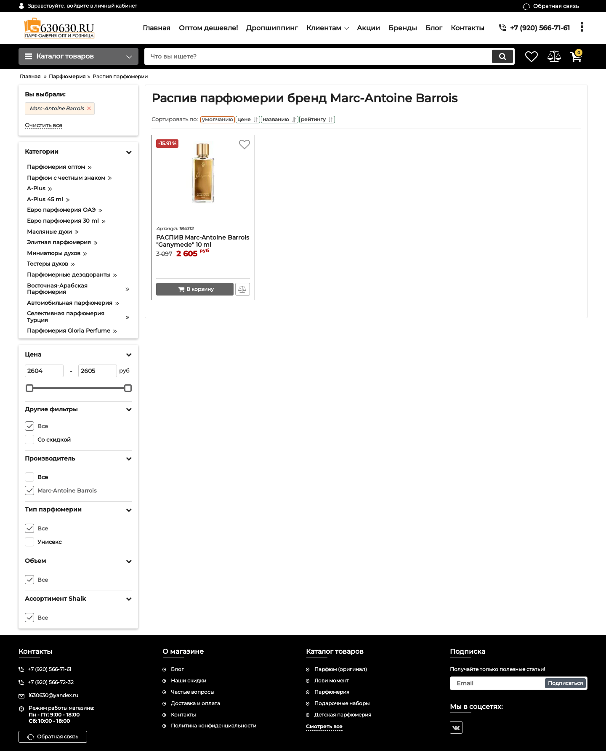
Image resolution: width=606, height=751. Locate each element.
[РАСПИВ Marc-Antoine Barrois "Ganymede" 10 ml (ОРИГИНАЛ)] (203, 183)
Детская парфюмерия (342, 714)
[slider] (29, 388)
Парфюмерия (331, 692)
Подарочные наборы (341, 703)
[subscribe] (519, 683)
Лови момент (331, 680)
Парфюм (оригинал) (340, 669)
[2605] (97, 371)
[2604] (44, 371)
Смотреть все (324, 726)
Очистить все (43, 125)
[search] (318, 56)
